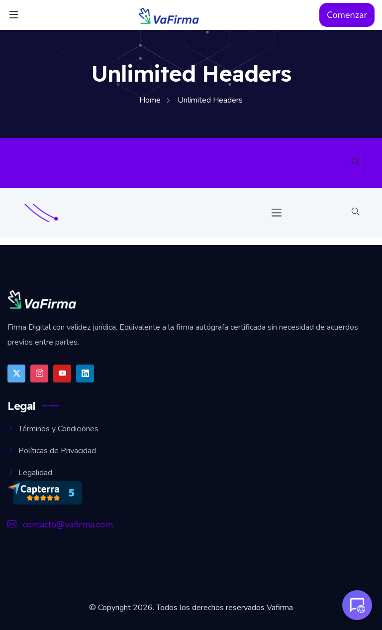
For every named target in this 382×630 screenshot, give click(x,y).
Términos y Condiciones (58, 428)
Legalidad (35, 472)
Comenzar (347, 14)
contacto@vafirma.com (60, 524)
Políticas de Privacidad (57, 450)
